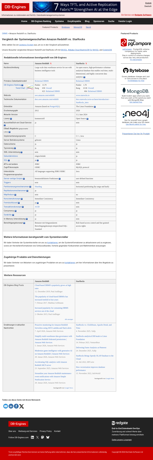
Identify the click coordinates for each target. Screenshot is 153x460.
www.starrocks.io (83, 95)
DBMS (4, 33)
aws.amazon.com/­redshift (45, 95)
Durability (8, 215)
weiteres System (26, 45)
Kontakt (57, 431)
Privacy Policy (46, 431)
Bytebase (66, 27)
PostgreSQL (54, 106)
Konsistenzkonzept (12, 199)
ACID (37, 207)
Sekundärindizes (11, 156)
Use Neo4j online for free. (136, 124)
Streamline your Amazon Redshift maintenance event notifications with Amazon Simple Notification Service (53, 376)
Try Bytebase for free (136, 81)
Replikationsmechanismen (15, 190)
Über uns (12, 431)
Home (24, 21)
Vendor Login (125, 21)
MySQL (64, 50)
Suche (111, 21)
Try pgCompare (136, 60)
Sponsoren (98, 21)
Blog (87, 21)
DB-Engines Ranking (41, 21)
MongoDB (78, 27)
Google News (69, 388)
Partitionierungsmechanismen (16, 186)
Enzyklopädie (74, 21)
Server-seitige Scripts (13, 178)
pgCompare (127, 49)
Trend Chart (20, 88)
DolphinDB (107, 50)
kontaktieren (52, 242)
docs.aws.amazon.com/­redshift (47, 99)
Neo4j (88, 27)
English (148, 3)
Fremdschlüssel (10, 203)
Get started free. (136, 102)
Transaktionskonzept (12, 207)
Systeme (59, 21)
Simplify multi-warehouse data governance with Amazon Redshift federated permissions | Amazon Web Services (53, 339)
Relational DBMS (42, 81)
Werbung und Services (27, 431)
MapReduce (9, 194)
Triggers (7, 182)
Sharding (38, 187)
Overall (49, 88)
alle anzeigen (69, 319)
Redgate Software (143, 15)
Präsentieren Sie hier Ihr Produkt (136, 134)
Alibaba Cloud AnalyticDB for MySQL (83, 50)
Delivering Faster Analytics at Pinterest (91, 348)
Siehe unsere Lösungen (122, 440)
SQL (5, 160)
